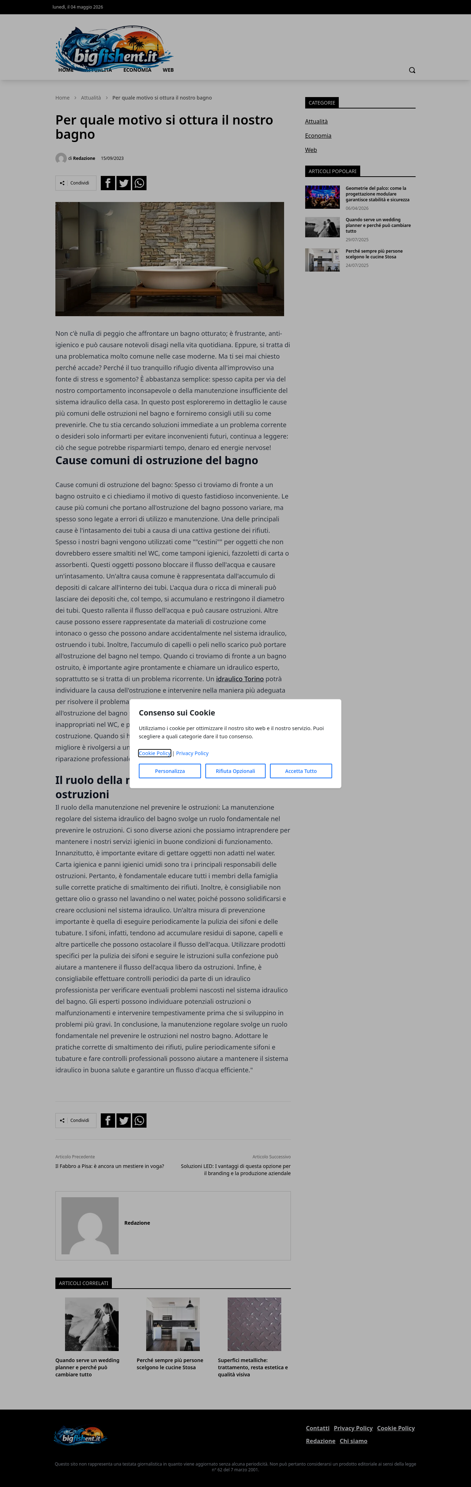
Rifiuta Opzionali (235, 771)
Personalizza (170, 771)
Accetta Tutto (301, 771)
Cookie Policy (154, 753)
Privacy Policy (192, 753)
